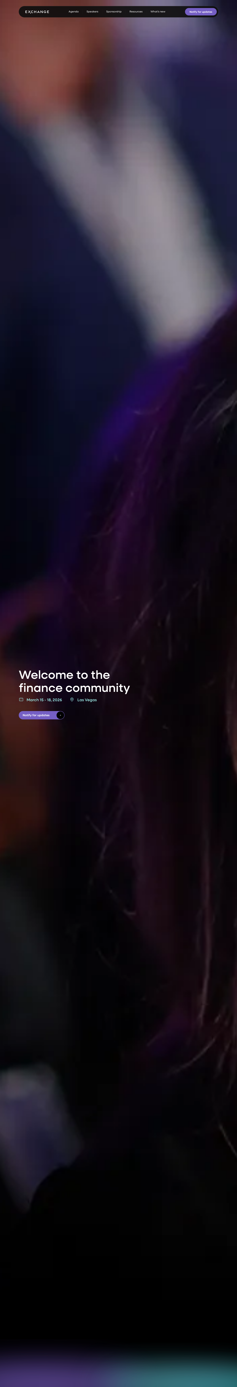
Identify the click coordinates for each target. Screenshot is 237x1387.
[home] (37, 12)
